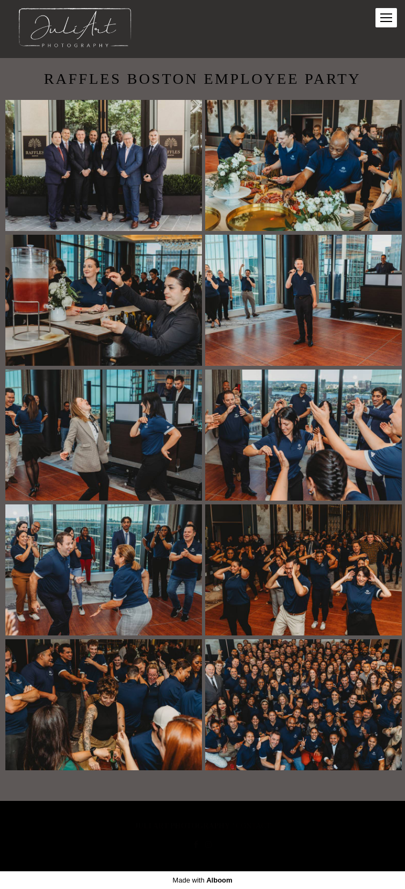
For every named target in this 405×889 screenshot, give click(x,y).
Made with (202, 880)
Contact (253, 826)
